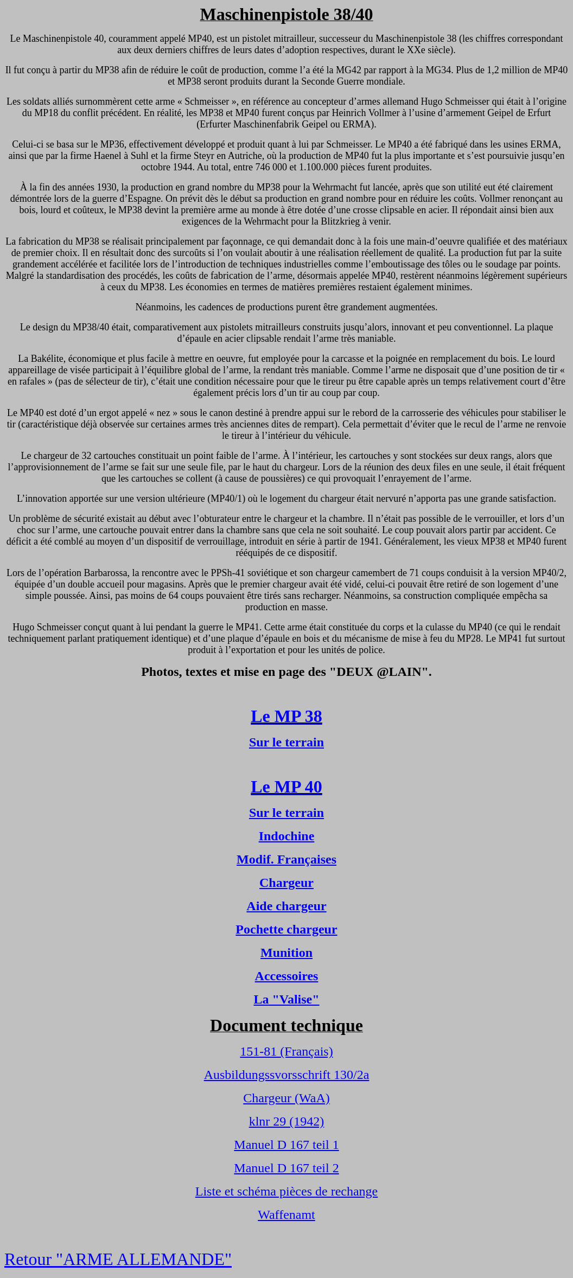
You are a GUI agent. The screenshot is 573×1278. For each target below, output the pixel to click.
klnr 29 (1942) (286, 1121)
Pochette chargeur (286, 929)
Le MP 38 (286, 716)
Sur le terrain (286, 742)
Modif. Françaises (286, 859)
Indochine (287, 836)
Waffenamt (286, 1214)
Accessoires (287, 976)
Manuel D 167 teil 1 (286, 1145)
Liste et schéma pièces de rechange (286, 1191)
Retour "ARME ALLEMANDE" (118, 1259)
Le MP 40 (286, 786)
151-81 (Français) (286, 1051)
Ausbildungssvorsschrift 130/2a (287, 1075)
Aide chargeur (286, 906)
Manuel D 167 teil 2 (286, 1168)
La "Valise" (286, 999)
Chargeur (286, 883)
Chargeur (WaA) (286, 1098)
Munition (286, 952)
